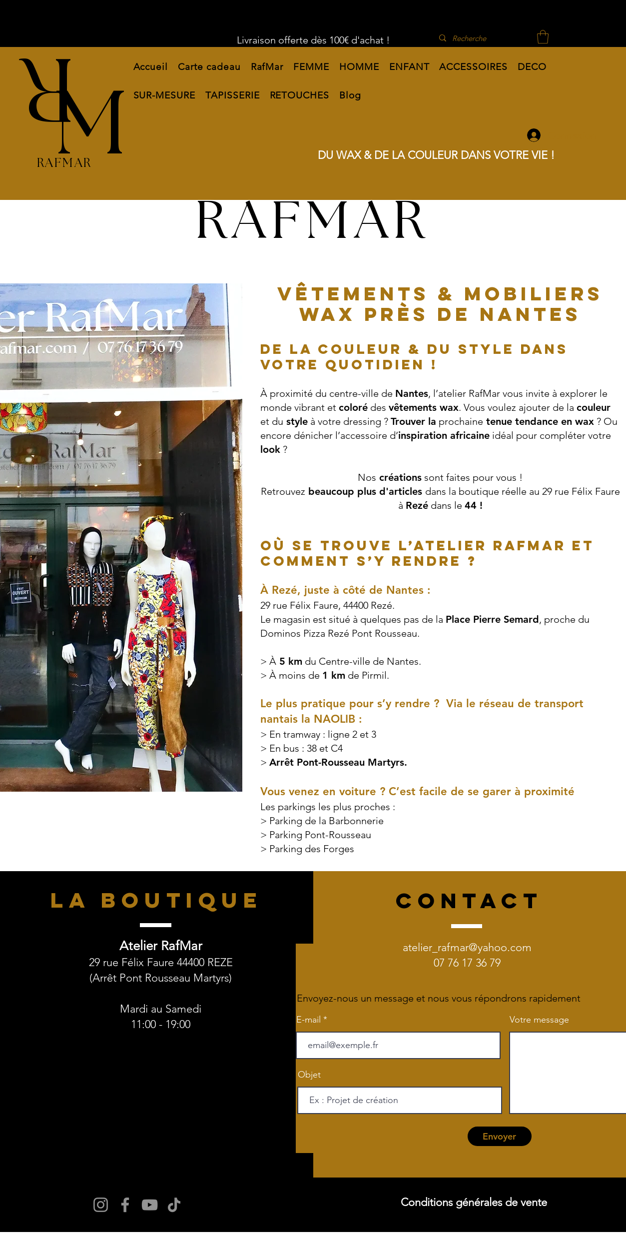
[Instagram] (100, 1205)
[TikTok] (174, 1205)
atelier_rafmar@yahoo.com (467, 947)
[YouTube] (149, 1205)
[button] (267, 66)
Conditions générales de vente (474, 1202)
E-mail (308, 1019)
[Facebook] (125, 1205)
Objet (309, 1074)
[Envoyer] (500, 1136)
